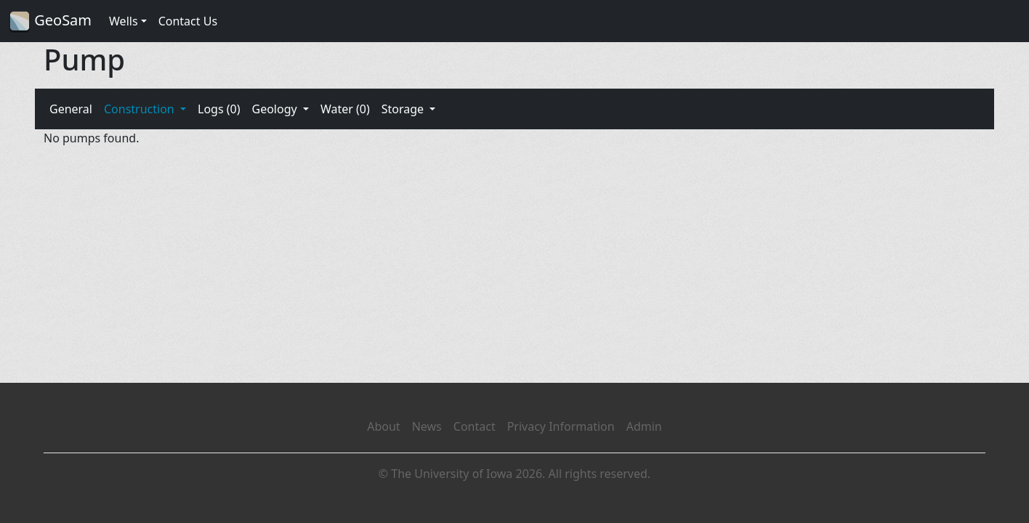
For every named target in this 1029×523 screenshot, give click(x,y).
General (70, 109)
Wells (123, 21)
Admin (644, 426)
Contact (474, 426)
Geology (275, 109)
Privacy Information (561, 426)
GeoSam (50, 21)
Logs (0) (219, 109)
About (383, 426)
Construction (140, 109)
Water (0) (345, 109)
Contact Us (187, 21)
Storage (404, 109)
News (427, 426)
